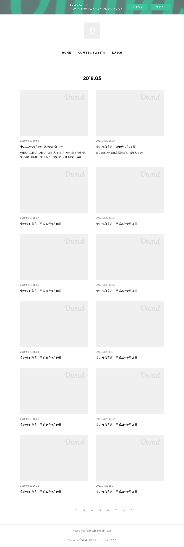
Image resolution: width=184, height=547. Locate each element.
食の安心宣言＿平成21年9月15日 (116, 491)
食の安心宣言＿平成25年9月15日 (116, 357)
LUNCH (117, 52)
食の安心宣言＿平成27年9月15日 (116, 290)
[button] (66, 53)
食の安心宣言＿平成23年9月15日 (116, 424)
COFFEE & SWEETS (91, 52)
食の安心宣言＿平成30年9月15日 (41, 223)
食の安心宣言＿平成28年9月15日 (41, 290)
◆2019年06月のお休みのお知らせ (41, 146)
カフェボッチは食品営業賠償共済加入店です (120, 152)
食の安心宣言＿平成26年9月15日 (41, 357)
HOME (66, 52)
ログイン (161, 7)
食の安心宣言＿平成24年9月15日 (41, 424)
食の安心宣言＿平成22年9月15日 (41, 491)
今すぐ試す (136, 6)
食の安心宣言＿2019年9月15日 (115, 146)
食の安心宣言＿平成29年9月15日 (116, 223)
